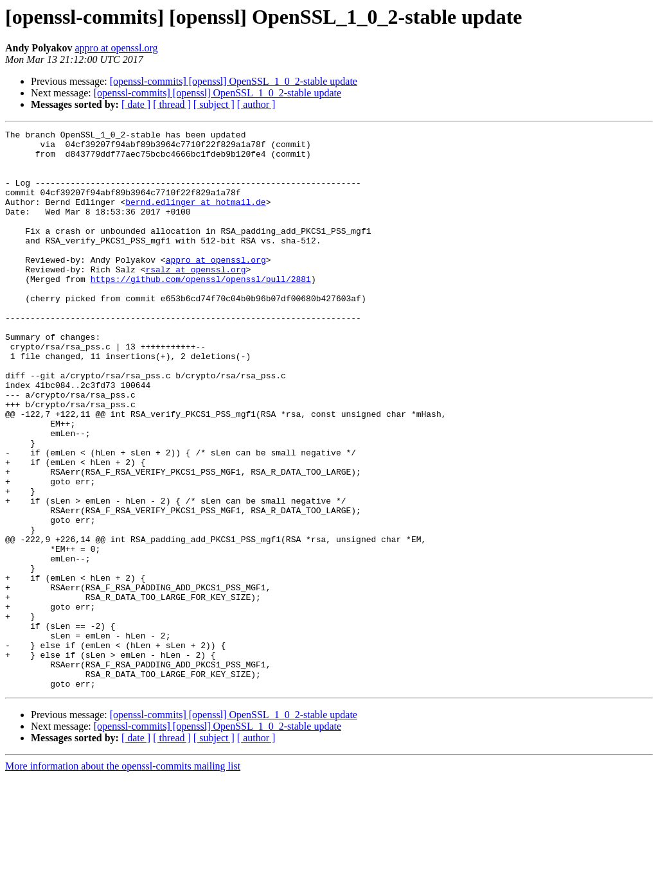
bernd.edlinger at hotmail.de (195, 217)
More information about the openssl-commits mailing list (122, 877)
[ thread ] (172, 104)
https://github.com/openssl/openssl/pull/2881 (201, 309)
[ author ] (256, 104)
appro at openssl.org (116, 47)
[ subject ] (214, 104)
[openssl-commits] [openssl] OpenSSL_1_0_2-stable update (233, 81)
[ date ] (135, 104)
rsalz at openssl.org (195, 298)
